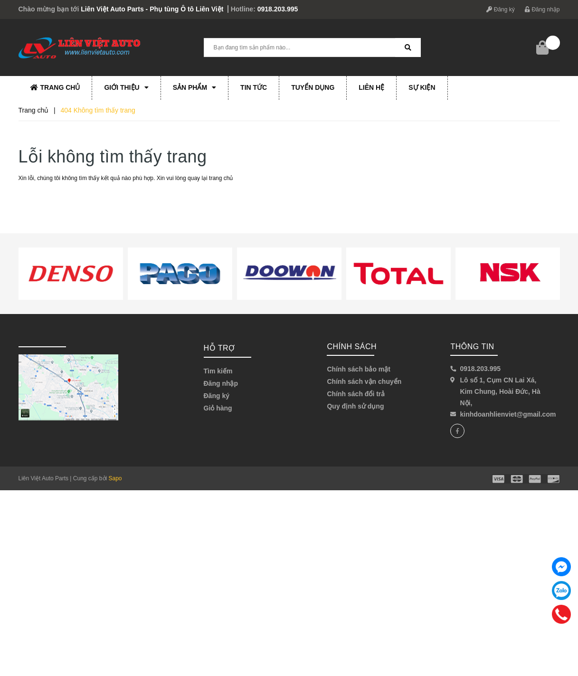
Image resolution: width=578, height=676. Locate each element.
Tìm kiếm (218, 371)
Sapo (115, 478)
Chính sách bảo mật (358, 369)
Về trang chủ (50, 200)
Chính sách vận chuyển (364, 381)
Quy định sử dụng (355, 406)
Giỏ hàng (218, 408)
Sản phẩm (194, 87)
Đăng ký (500, 9)
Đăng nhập (542, 9)
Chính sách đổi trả (356, 394)
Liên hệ (371, 87)
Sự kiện (421, 87)
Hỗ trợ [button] (219, 348)
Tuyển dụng (312, 87)
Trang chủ (55, 87)
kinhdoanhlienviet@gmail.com (508, 414)
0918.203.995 (277, 9)
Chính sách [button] (352, 347)
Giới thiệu (126, 87)
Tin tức (253, 87)
